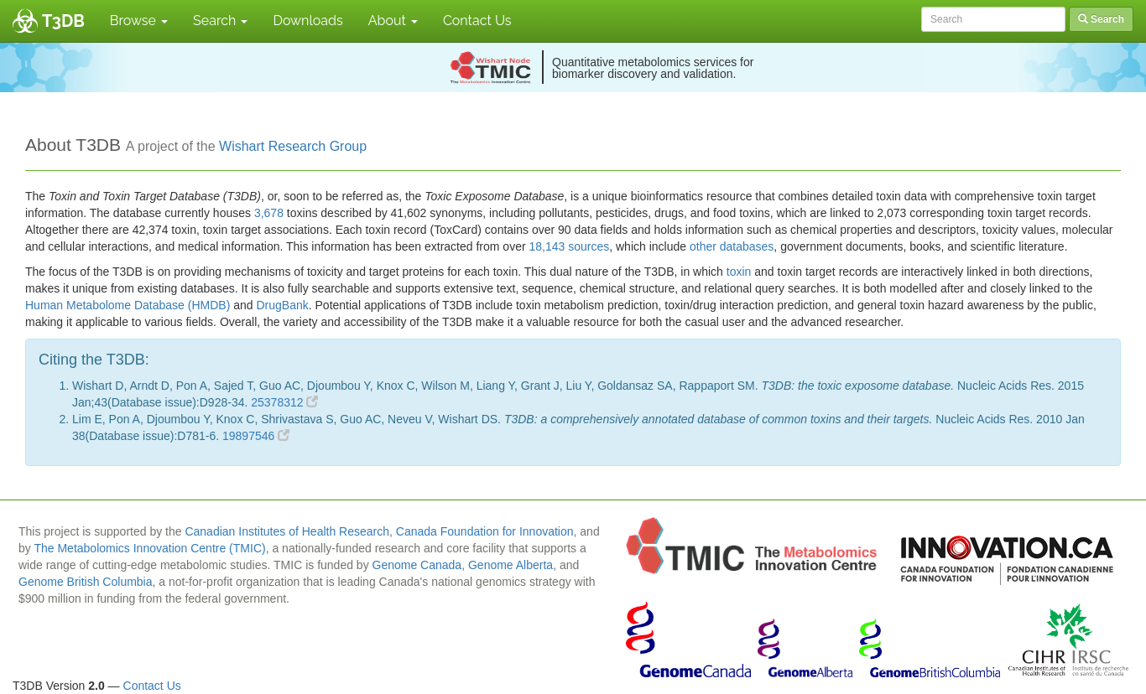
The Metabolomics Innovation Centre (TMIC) (149, 548)
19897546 (255, 436)
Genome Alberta (510, 565)
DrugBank (282, 305)
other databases (732, 246)
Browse (139, 20)
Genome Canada (417, 565)
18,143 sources (569, 246)
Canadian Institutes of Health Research (287, 531)
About (393, 20)
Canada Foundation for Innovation (485, 531)
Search (220, 20)
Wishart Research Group (293, 146)
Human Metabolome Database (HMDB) (127, 305)
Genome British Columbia (85, 581)
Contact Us (477, 20)
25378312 (284, 402)
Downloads (307, 20)
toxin (739, 271)
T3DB (63, 21)
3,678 (269, 213)
